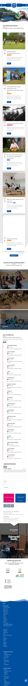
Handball (5, 618)
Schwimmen (5, 632)
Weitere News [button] (13, 255)
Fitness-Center (7, 668)
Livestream (6, 685)
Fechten (4, 614)
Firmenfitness (6, 676)
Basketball (5, 611)
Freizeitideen (6, 657)
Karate (4, 621)
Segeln (4, 633)
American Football (6, 607)
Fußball (4, 617)
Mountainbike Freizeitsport (8, 624)
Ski (3, 636)
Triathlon (4, 639)
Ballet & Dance (5, 610)
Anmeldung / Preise (7, 654)
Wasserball (5, 646)
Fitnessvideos (6, 678)
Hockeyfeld (10, 54)
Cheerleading (5, 613)
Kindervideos (6, 660)
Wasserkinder (6, 664)
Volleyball (5, 642)
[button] (1, 5)
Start (4, 603)
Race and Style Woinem (7, 625)
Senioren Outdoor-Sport (7, 635)
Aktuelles (5, 653)
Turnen (4, 640)
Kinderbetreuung (7, 682)
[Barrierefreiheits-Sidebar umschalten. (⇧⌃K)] (26, 680)
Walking (4, 643)
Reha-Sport (5, 629)
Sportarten (5, 606)
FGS (4, 675)
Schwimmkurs (6, 661)
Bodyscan (5, 672)
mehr (9, 61)
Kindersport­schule (8, 651)
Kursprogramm (6, 683)
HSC (5, 679)
